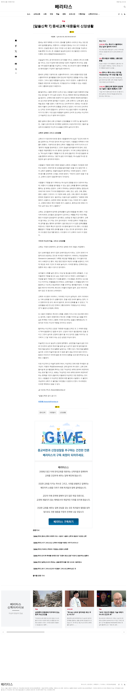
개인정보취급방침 (111, 684)
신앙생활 (63, 412)
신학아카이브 (93, 14)
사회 (44, 14)
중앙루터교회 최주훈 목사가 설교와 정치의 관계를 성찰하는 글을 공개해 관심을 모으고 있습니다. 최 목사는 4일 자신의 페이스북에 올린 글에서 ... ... (79, 622)
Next (124, 632)
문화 (64, 14)
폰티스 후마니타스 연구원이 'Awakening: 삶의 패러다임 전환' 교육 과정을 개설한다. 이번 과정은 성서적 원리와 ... (111, 80)
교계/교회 (36, 14)
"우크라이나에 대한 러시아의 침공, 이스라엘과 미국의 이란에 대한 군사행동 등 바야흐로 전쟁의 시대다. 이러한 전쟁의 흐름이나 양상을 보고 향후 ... (47, 622)
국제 (51, 14)
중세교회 (42, 412)
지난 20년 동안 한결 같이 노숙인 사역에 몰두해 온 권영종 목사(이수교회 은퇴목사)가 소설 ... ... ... (111, 52)
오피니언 (72, 14)
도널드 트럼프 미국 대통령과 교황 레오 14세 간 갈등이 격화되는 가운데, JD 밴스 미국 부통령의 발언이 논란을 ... (111, 66)
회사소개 (83, 684)
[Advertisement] (63, 658)
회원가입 (119, 2)
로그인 (124, 2)
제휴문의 (96, 684)
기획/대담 (81, 14)
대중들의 (53, 412)
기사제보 (102, 684)
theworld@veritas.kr (51, 402)
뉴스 (28, 14)
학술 (57, 14)
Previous (3, 632)
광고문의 (89, 684)
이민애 (53, 36)
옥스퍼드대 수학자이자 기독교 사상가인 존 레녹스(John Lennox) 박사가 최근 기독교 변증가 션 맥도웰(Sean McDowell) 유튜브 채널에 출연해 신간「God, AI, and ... (111, 622)
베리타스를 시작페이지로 (7, 2)
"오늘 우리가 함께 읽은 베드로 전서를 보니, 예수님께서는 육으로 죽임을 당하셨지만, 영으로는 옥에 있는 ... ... (111, 94)
